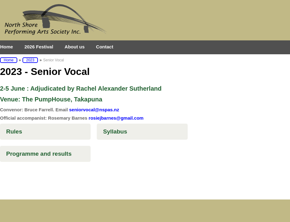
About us (75, 46)
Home (6, 46)
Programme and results (38, 153)
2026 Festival (38, 46)
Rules (14, 131)
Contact (104, 46)
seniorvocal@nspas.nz (94, 109)
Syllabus (115, 131)
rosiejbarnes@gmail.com (116, 118)
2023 (30, 60)
